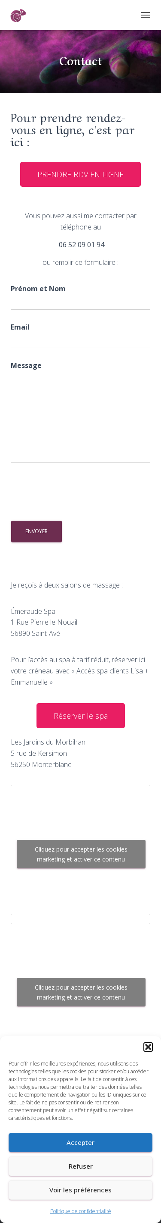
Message (80, 412)
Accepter (80, 1142)
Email (80, 335)
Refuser (81, 1166)
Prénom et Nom (80, 297)
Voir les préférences (80, 1189)
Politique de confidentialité (80, 1211)
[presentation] (76, 493)
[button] (148, 1047)
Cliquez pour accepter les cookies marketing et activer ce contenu (81, 854)
